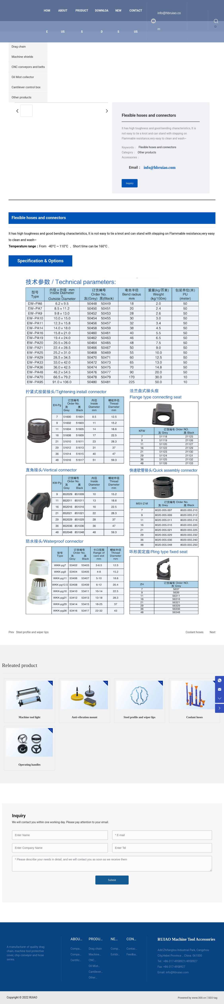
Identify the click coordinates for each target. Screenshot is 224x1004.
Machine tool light (29, 717)
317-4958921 (177, 961)
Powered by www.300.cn (192, 997)
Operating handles (30, 764)
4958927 (191, 961)
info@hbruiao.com (169, 21)
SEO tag (212, 997)
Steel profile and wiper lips (32, 632)
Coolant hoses (194, 632)
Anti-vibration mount (84, 717)
